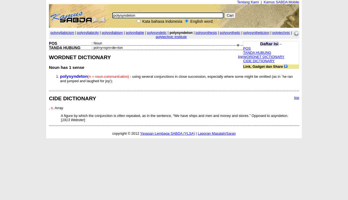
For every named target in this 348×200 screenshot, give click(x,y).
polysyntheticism (256, 33)
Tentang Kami (248, 2)
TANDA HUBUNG (257, 53)
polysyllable (135, 33)
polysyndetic (156, 33)
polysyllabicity (88, 33)
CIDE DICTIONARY (259, 61)
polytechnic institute (171, 37)
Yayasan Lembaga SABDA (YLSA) (167, 133)
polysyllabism (112, 33)
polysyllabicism (62, 33)
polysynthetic (230, 33)
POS (247, 48)
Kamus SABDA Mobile (281, 2)
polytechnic (281, 33)
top (240, 56)
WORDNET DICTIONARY (263, 57)
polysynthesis (206, 33)
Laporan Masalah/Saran (217, 133)
